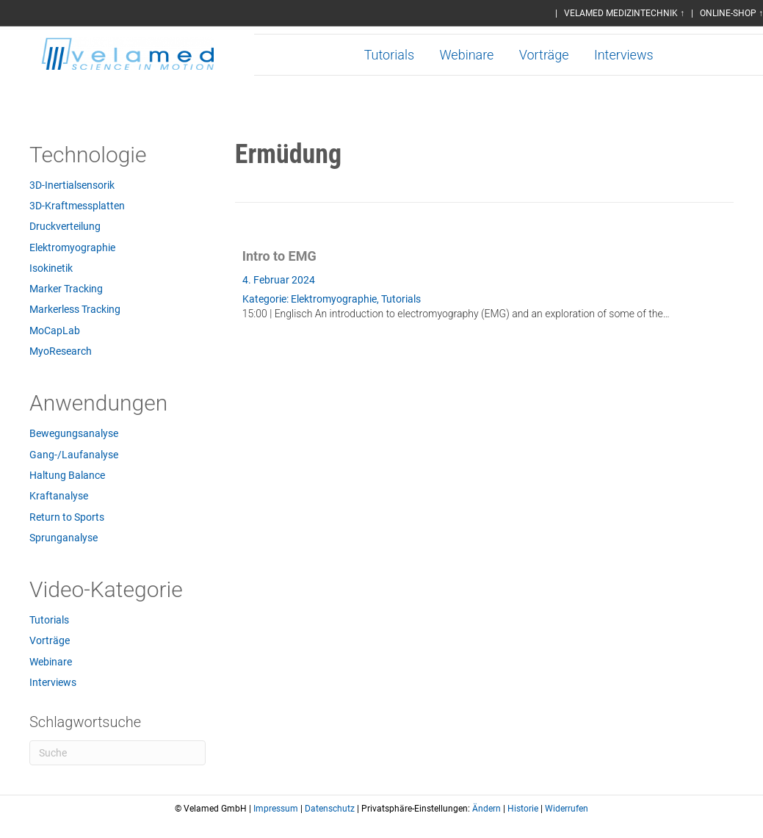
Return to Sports (66, 517)
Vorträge (544, 54)
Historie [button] (522, 808)
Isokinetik (51, 268)
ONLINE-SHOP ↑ (731, 13)
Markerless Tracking (74, 309)
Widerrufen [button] (566, 808)
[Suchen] (117, 752)
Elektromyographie (72, 247)
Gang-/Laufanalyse (73, 454)
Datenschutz (330, 808)
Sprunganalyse (63, 537)
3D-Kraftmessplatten (77, 206)
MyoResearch (60, 351)
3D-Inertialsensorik (72, 185)
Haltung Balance (67, 475)
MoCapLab (54, 330)
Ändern (486, 808)
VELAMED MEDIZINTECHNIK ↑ (624, 13)
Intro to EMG (279, 256)
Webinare (466, 54)
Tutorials (389, 54)
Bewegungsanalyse (73, 433)
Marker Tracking (66, 289)
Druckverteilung (65, 226)
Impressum (275, 808)
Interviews (624, 54)
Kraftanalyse (58, 496)
